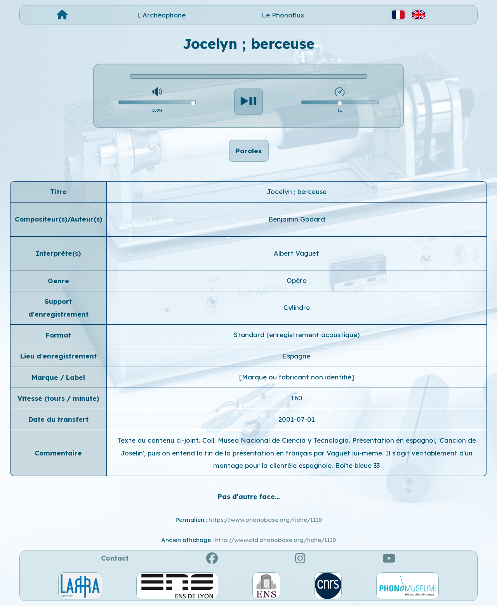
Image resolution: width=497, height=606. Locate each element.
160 (296, 398)
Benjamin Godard (296, 219)
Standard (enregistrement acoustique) (297, 335)
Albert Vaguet (296, 253)
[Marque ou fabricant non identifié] (296, 377)
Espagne (296, 356)
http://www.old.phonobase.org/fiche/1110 (275, 540)
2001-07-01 (296, 419)
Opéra (297, 280)
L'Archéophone (161, 15)
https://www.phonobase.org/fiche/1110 (265, 519)
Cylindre (296, 307)
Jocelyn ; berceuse (297, 191)
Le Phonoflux (283, 15)
